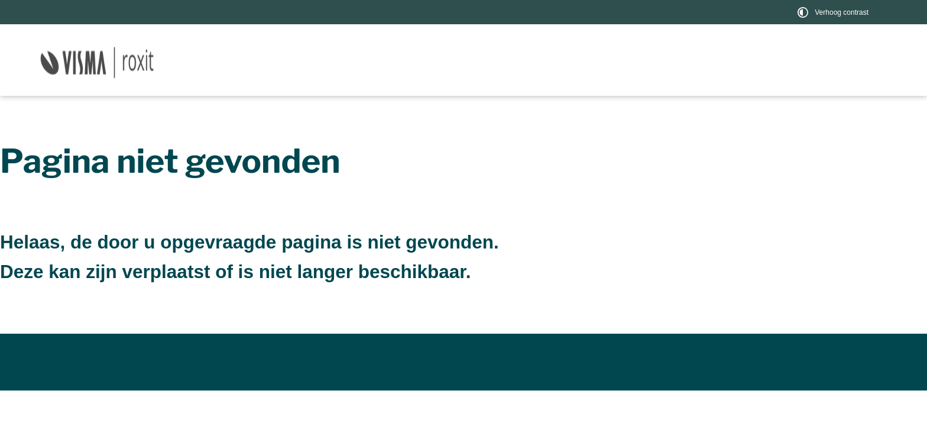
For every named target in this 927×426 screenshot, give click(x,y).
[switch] (834, 12)
